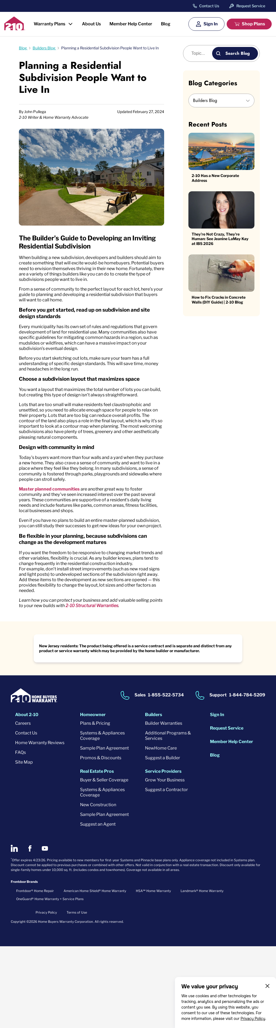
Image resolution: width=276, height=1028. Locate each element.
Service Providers (163, 853)
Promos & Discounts (100, 839)
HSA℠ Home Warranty (153, 973)
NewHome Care (161, 829)
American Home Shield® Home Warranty (95, 973)
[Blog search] (200, 53)
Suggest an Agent (98, 905)
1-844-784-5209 (247, 776)
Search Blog (237, 53)
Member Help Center (130, 23)
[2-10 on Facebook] (29, 930)
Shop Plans (253, 23)
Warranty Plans (49, 23)
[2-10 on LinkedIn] (14, 930)
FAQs (20, 834)
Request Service (250, 6)
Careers (23, 805)
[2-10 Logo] (14, 28)
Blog (165, 23)
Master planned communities (53, 543)
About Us (91, 23)
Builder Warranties (163, 805)
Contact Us (209, 6)
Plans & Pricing (95, 805)
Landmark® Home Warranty (202, 973)
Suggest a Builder (162, 839)
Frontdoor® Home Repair (35, 973)
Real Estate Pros (97, 853)
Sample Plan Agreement (104, 829)
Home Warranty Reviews (39, 824)
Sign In (210, 23)
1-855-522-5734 (166, 776)
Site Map (24, 843)
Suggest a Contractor (166, 871)
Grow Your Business (165, 861)
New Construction (98, 886)
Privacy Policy (252, 1018)
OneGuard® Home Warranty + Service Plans (50, 981)
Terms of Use (77, 994)
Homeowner (93, 796)
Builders (153, 796)
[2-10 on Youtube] (45, 930)
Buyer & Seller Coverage (104, 861)
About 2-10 (26, 796)
